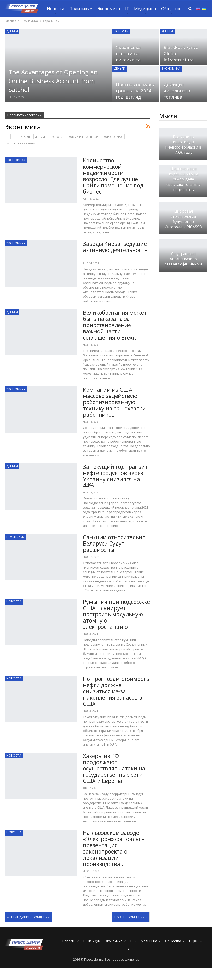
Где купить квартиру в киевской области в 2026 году (183, 144)
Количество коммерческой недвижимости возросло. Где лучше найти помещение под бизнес (113, 175)
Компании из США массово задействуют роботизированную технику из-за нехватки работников (114, 402)
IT (127, 8)
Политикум (81, 8)
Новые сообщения (130, 917)
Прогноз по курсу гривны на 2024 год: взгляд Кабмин (135, 93)
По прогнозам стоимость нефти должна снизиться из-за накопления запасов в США (116, 691)
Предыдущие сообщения (28, 917)
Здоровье (56, 136)
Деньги (12, 31)
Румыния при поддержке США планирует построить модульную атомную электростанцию (116, 614)
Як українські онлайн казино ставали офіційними (183, 259)
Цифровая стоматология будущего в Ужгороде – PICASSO (183, 219)
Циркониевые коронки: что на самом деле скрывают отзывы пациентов (183, 179)
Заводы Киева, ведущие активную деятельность (115, 250)
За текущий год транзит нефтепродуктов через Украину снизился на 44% (115, 476)
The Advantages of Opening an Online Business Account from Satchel (53, 81)
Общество (171, 8)
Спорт (132, 948)
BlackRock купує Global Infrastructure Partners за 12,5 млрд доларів (181, 59)
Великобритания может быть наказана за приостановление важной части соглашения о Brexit (115, 325)
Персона (195, 940)
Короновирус (113, 136)
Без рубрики (22, 136)
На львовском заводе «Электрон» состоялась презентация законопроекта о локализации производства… (114, 848)
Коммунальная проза (83, 136)
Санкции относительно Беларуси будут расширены (114, 543)
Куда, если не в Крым (21, 143)
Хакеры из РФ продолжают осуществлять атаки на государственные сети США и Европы (114, 768)
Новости (55, 8)
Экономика (109, 8)
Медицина (145, 8)
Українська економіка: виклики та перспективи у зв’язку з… (132, 59)
